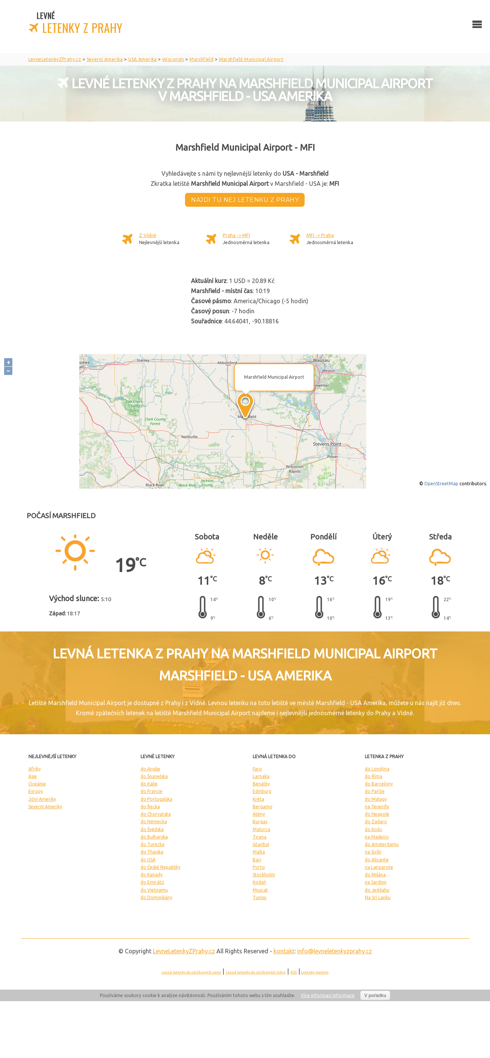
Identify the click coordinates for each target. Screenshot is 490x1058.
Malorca (261, 829)
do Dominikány (156, 897)
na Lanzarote (379, 867)
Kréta (258, 799)
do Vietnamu (154, 890)
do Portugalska (156, 799)
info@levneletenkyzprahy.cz (334, 951)
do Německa (154, 821)
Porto (259, 867)
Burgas (260, 821)
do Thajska (152, 851)
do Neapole (377, 814)
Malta (259, 851)
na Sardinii (375, 882)
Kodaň (259, 882)
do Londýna (377, 768)
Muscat (260, 890)
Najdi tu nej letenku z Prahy (245, 199)
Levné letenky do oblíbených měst (256, 972)
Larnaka (261, 776)
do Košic (373, 829)
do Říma (373, 776)
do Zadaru (376, 821)
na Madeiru (377, 836)
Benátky (261, 783)
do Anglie (150, 768)
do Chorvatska (156, 814)
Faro (257, 768)
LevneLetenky (184, 951)
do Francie (152, 791)
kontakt (284, 951)
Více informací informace (328, 995)
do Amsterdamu (382, 844)
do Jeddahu (377, 890)
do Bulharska (154, 836)
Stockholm (264, 874)
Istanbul (261, 844)
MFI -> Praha (320, 235)
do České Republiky (161, 867)
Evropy (35, 791)
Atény (259, 814)
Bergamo (262, 806)
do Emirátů (152, 882)
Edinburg (262, 791)
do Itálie (149, 783)
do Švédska (152, 829)
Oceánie (37, 783)
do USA (148, 859)
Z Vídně (147, 235)
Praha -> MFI (236, 235)
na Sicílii (373, 851)
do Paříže (375, 791)
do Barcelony (379, 783)
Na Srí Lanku (378, 897)
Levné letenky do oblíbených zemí (191, 972)
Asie (32, 776)
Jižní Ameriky (42, 799)
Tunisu (259, 897)
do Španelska (154, 776)
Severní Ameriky (45, 806)
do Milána (375, 874)
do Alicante (377, 859)
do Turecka (152, 844)
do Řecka (150, 806)
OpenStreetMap (441, 483)
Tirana (259, 836)
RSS (293, 972)
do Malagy (376, 799)
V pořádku (375, 995)
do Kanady (152, 874)
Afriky (34, 768)
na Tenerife (377, 806)
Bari (257, 859)
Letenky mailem (315, 972)
